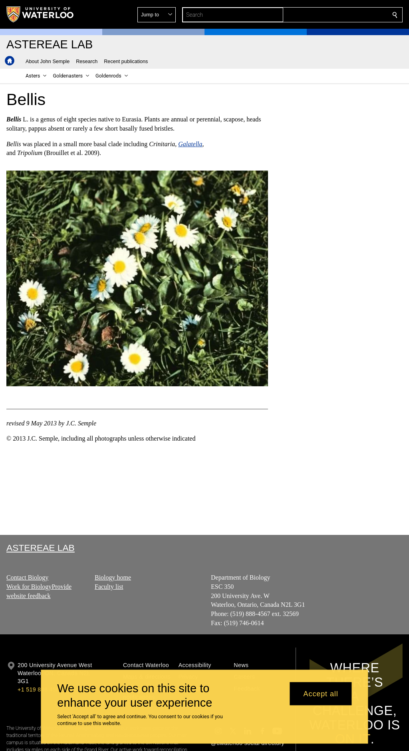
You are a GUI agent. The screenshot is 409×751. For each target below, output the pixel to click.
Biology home (113, 577)
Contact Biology (27, 577)
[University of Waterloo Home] (40, 14)
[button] (337, 15)
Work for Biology (29, 586)
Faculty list (109, 586)
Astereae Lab (40, 547)
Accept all (321, 693)
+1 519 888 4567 (40, 689)
